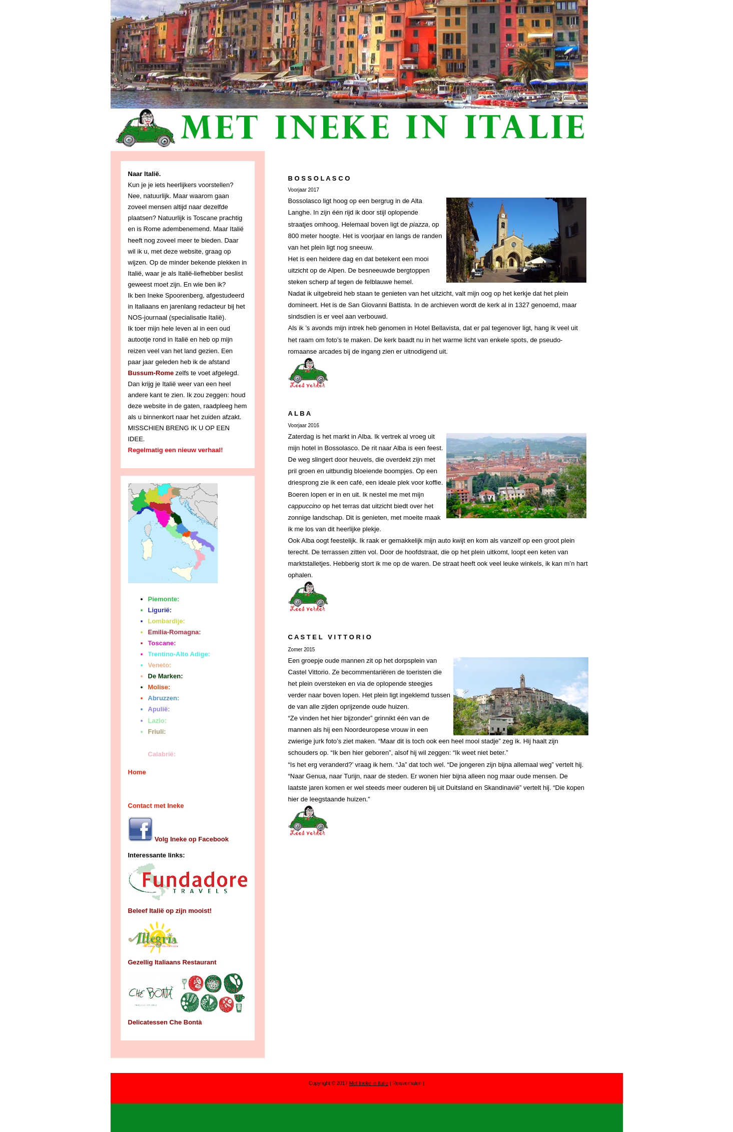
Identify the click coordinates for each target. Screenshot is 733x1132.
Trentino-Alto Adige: (179, 654)
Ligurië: (160, 610)
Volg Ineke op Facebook (178, 839)
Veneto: (160, 665)
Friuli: (157, 731)
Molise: (159, 687)
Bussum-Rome (151, 373)
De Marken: (165, 676)
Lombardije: (166, 621)
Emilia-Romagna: (174, 632)
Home (137, 772)
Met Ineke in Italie (368, 1083)
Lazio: (157, 720)
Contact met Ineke (156, 805)
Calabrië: (162, 754)
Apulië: (159, 709)
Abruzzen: (164, 698)
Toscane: (162, 643)
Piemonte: (164, 599)
